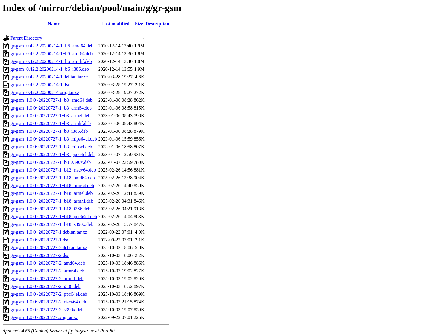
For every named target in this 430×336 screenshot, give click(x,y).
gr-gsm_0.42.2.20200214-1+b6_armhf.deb (51, 61)
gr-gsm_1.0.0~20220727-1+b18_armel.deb (51, 193)
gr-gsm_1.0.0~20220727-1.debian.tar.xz (48, 232)
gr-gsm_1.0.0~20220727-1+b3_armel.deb (50, 115)
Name (54, 23)
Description (157, 23)
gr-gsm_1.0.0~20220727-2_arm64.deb (47, 270)
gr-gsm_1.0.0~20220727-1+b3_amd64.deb (51, 100)
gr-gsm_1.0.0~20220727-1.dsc (39, 239)
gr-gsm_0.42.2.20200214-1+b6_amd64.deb (51, 45)
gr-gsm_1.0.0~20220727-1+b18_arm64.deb (52, 185)
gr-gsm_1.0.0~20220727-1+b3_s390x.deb (50, 162)
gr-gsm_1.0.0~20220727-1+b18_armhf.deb (51, 201)
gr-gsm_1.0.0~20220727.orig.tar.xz (44, 317)
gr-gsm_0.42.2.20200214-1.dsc (40, 84)
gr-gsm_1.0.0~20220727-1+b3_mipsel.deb (51, 146)
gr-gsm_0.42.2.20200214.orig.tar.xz (44, 92)
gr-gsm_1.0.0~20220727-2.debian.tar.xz (48, 247)
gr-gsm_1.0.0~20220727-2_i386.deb (45, 286)
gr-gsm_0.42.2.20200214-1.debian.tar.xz (49, 76)
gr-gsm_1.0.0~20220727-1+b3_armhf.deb (50, 123)
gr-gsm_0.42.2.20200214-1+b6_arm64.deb (51, 53)
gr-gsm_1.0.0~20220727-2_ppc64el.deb (48, 294)
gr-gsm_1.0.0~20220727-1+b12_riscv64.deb (53, 169)
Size (139, 23)
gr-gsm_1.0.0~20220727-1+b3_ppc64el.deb (52, 154)
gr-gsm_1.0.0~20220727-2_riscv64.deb (48, 301)
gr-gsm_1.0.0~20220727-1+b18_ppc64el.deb (53, 216)
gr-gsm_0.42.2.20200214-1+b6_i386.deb (49, 69)
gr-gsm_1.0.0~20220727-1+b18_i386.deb (50, 208)
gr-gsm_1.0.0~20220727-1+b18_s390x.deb (51, 224)
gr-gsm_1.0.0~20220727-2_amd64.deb (47, 263)
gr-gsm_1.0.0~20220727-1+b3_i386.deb (49, 131)
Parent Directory (26, 38)
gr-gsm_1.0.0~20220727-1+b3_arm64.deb (51, 107)
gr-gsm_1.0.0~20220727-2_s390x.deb (46, 309)
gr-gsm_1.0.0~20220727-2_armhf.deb (46, 278)
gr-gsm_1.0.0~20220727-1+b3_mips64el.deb (53, 138)
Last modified (115, 23)
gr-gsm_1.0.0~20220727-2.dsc (39, 255)
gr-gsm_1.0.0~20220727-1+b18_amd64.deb (52, 177)
